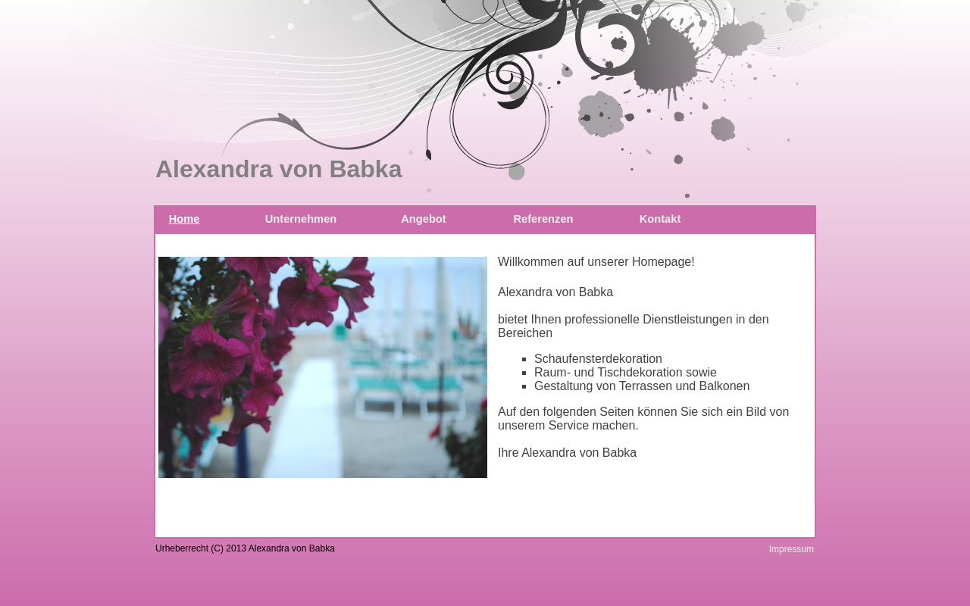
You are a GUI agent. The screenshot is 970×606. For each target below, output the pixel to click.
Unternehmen (300, 219)
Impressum (791, 549)
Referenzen (543, 219)
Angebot (423, 219)
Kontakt (660, 219)
